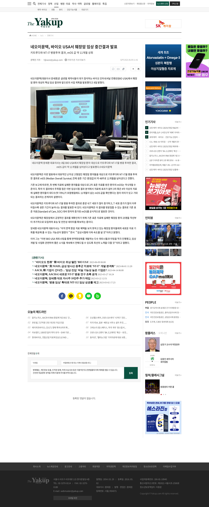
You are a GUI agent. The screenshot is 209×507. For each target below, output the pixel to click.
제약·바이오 (42, 9)
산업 (56, 4)
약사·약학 (77, 3)
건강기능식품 (72, 9)
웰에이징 (96, 3)
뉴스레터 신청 (162, 3)
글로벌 (87, 3)
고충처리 (82, 466)
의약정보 (150, 3)
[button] (161, 394)
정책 (50, 3)
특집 (104, 3)
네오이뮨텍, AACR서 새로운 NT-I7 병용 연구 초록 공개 (66, 274)
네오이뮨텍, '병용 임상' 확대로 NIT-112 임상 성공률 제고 (67, 282)
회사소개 (36, 466)
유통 (53, 9)
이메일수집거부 (169, 466)
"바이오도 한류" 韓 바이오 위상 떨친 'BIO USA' (62, 262)
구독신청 (175, 3)
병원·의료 (65, 3)
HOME (33, 35)
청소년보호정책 (150, 466)
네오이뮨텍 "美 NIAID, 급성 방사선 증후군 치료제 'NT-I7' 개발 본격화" (75, 266)
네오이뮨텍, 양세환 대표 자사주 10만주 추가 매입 (63, 278)
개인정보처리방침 (129, 466)
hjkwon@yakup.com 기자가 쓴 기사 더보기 (64, 59)
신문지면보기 (129, 3)
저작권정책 (111, 466)
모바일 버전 (72, 498)
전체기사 (42, 3)
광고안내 (68, 466)
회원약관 (96, 466)
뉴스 (42, 35)
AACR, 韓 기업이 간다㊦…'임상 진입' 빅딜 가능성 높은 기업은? (71, 270)
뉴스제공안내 (52, 466)
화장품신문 (141, 3)
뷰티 (61, 9)
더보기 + (178, 121)
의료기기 (84, 9)
